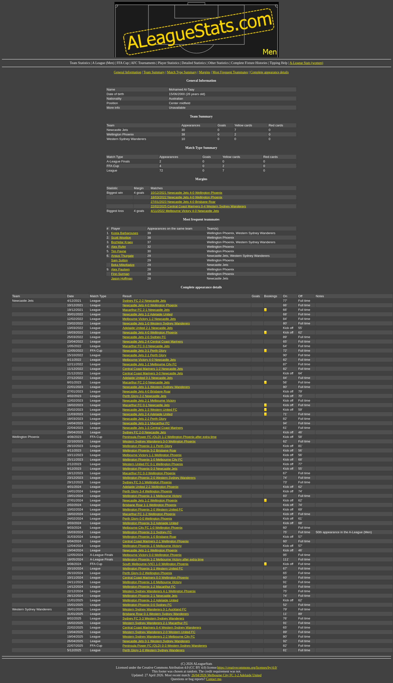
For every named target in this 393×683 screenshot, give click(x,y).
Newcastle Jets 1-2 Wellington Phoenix (150, 500)
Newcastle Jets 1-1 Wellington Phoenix (150, 550)
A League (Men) (103, 63)
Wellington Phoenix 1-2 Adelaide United (150, 600)
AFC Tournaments (143, 63)
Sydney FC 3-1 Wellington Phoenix (147, 482)
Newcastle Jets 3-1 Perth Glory (144, 350)
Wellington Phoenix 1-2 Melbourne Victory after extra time (163, 559)
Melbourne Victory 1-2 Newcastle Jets (149, 319)
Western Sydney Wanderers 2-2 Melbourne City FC (159, 636)
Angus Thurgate (122, 256)
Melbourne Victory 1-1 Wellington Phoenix (152, 455)
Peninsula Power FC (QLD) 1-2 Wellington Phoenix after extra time (170, 437)
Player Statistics (168, 63)
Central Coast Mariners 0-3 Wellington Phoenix (156, 577)
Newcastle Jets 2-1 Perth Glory (144, 355)
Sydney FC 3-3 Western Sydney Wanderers (153, 618)
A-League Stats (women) (306, 63)
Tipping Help (279, 63)
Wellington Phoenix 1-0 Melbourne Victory (152, 546)
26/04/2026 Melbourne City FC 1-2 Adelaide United (226, 675)
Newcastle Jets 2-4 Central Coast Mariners (153, 341)
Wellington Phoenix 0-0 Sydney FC (147, 605)
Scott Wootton (121, 237)
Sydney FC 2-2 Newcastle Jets (144, 300)
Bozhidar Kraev (122, 242)
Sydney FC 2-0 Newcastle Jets (144, 432)
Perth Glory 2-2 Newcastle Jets (144, 396)
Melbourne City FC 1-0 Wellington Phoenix (153, 527)
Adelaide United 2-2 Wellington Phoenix (151, 487)
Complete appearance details (269, 72)
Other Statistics (218, 63)
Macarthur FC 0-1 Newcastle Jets (146, 405)
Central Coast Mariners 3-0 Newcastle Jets (153, 373)
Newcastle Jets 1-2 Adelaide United (148, 314)
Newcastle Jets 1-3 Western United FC (150, 409)
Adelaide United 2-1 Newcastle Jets (148, 328)
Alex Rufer (118, 246)
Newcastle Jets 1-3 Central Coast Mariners (153, 428)
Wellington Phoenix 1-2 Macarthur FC (149, 586)
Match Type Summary (182, 72)
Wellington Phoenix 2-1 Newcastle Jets (150, 595)
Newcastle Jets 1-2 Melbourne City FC (150, 364)
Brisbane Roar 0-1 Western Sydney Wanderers (156, 614)
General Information (127, 72)
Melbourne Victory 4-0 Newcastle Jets (149, 359)
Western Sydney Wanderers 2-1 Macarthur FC (155, 623)
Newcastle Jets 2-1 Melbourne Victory (149, 400)
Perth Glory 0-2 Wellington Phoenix (147, 573)
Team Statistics (80, 63)
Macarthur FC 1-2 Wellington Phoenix (149, 514)
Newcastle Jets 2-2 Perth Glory (144, 418)
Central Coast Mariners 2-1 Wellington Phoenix (156, 541)
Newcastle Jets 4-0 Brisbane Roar (147, 391)
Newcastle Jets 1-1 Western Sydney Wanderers (156, 387)
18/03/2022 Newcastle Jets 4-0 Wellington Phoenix (186, 197)
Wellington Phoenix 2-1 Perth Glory (147, 446)
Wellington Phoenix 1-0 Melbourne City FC (153, 459)
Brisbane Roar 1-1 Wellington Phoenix (149, 505)
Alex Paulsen (120, 269)
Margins (204, 72)
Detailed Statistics (194, 63)
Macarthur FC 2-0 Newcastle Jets (146, 382)
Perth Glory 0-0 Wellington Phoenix (147, 518)
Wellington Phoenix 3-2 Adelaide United (150, 523)
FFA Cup (123, 63)
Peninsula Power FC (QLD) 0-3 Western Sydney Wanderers (165, 645)
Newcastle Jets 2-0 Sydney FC (144, 337)
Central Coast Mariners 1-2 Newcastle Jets (153, 369)
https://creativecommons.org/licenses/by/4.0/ (247, 667)
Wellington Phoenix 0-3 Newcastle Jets (150, 468)
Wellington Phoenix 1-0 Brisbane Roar (149, 536)
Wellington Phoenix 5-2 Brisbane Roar (149, 450)
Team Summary (154, 72)
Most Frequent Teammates (230, 72)
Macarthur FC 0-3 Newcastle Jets (146, 346)
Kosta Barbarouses (124, 233)
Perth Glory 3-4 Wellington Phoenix (147, 491)
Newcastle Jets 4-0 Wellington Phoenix (150, 305)
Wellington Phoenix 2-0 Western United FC (153, 509)
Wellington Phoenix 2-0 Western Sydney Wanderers (159, 477)
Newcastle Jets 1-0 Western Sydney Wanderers (156, 323)
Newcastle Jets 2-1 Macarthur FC (146, 423)
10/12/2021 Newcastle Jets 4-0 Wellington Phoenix (186, 192)
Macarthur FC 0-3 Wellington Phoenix (149, 473)
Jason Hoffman (121, 278)
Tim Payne (118, 251)
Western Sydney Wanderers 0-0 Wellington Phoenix (159, 441)
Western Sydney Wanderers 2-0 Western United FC (159, 632)
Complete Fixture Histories (249, 63)
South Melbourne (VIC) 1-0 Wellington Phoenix (156, 564)
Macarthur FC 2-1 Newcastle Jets (146, 310)
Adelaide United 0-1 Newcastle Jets (148, 378)
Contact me (213, 679)
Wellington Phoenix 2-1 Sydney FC (147, 532)
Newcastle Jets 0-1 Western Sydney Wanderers (156, 641)
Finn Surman (120, 274)
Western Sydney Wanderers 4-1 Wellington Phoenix (159, 591)
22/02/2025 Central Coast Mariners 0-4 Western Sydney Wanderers (198, 206)
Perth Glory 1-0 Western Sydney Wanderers (154, 650)
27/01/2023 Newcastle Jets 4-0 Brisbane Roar (183, 202)
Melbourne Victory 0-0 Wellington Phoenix (152, 555)
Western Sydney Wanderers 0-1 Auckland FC (154, 609)
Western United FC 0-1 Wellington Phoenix (153, 464)
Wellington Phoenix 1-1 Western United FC (153, 568)
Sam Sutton (119, 260)
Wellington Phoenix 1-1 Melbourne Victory (152, 496)
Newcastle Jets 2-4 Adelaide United (148, 414)
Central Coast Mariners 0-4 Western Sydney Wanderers (162, 627)
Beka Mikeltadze (122, 265)
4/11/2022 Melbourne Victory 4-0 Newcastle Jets (185, 211)
